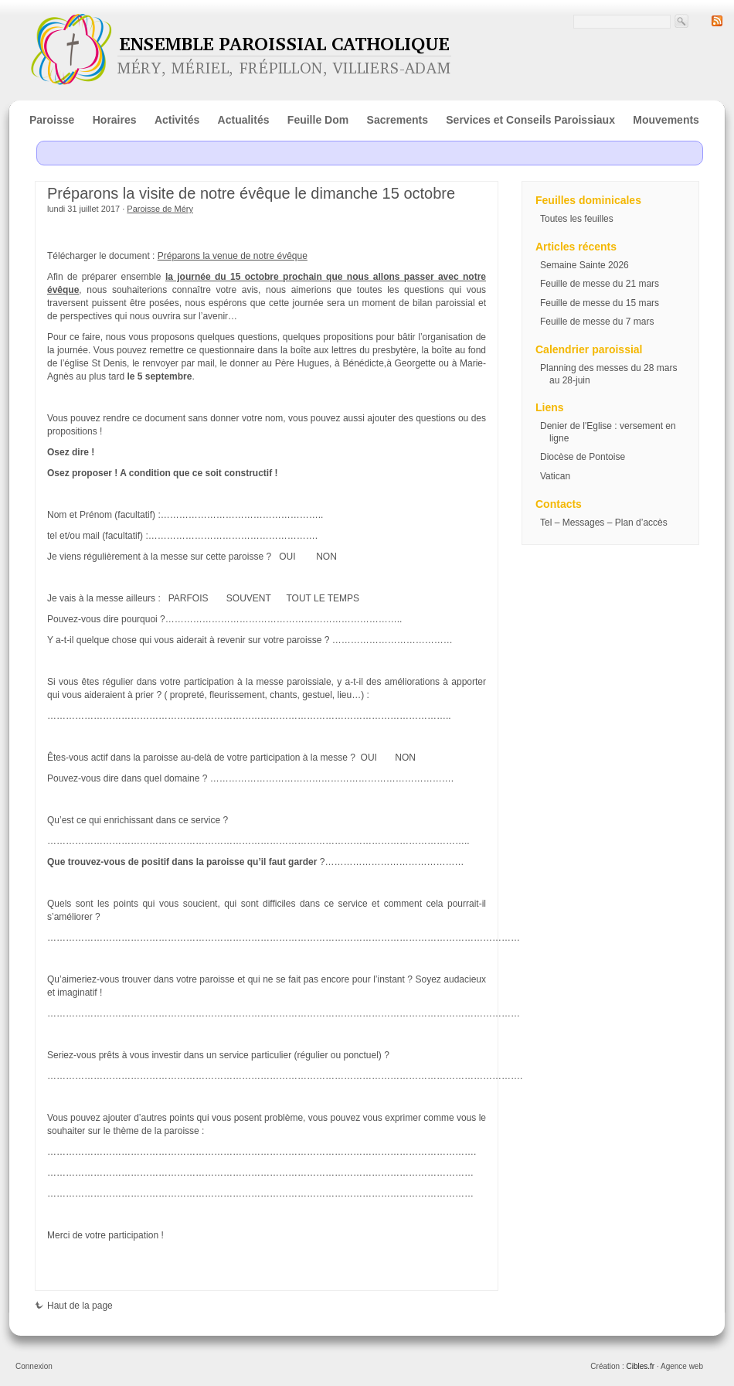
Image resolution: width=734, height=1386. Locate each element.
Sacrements (397, 120)
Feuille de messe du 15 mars (599, 303)
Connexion (34, 1366)
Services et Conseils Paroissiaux (530, 120)
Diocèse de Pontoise (582, 456)
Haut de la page (74, 1305)
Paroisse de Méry (160, 208)
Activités (177, 120)
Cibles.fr (640, 1366)
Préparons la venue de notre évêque (233, 255)
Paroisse (51, 120)
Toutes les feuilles (576, 218)
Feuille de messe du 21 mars (599, 283)
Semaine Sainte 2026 (584, 265)
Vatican (555, 476)
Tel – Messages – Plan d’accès (604, 522)
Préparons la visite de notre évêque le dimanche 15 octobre (251, 193)
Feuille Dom (317, 120)
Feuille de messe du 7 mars (597, 321)
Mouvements (666, 120)
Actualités (244, 120)
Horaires (115, 120)
